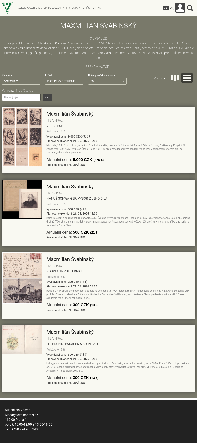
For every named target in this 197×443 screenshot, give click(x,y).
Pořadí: (49, 75)
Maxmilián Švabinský (70, 114)
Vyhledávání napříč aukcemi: (19, 90)
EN (171, 7)
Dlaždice (175, 78)
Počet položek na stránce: (102, 75)
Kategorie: (7, 75)
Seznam (187, 78)
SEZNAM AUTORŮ (98, 67)
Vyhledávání (190, 8)
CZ (165, 7)
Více (98, 58)
